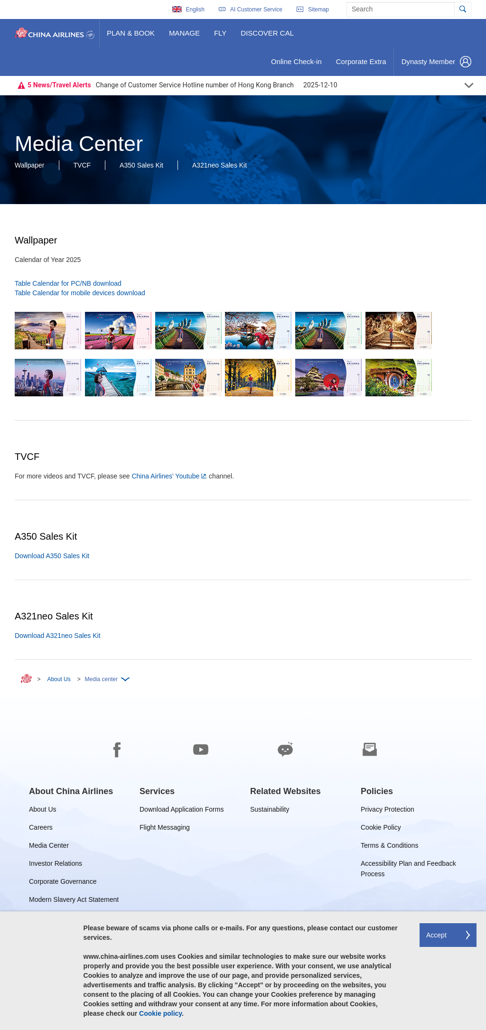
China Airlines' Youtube (165, 476)
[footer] (243, 864)
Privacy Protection (387, 811)
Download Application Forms (182, 811)
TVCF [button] (82, 165)
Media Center (49, 847)
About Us (58, 679)
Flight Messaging (165, 829)
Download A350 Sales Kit (52, 556)
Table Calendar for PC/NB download (68, 283)
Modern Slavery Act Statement (74, 901)
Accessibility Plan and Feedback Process (408, 865)
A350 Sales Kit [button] (141, 165)
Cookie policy (160, 1013)
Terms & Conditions (389, 847)
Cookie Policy (381, 829)
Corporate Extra (361, 65)
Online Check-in (296, 65)
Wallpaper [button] (30, 165)
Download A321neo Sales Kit (58, 635)
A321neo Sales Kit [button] (219, 165)
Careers (41, 829)
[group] (71, 791)
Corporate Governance (62, 883)
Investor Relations (55, 865)
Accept (436, 935)
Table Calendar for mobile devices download (80, 293)
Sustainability (270, 811)
